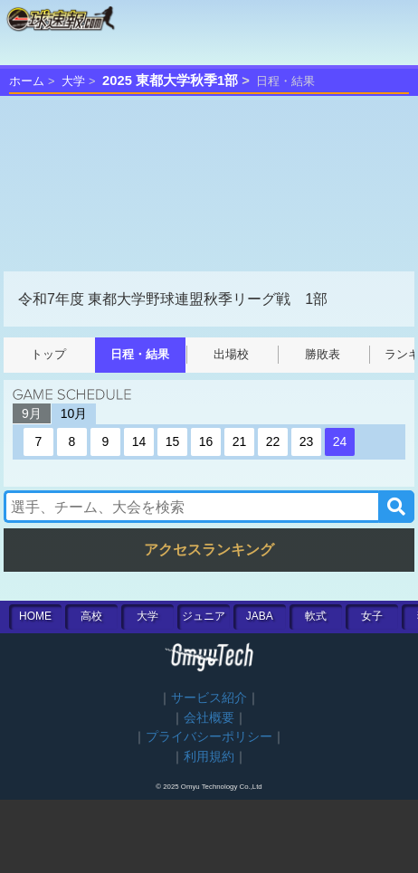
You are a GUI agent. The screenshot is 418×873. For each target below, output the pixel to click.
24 (340, 441)
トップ (48, 354)
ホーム (26, 81)
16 (206, 441)
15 (173, 441)
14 (139, 441)
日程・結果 (139, 354)
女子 (372, 616)
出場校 (231, 354)
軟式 (316, 616)
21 (240, 441)
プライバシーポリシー (209, 737)
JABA (259, 616)
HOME (35, 616)
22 (273, 441)
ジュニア (203, 616)
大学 (73, 81)
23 (306, 441)
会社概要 (209, 718)
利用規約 (209, 757)
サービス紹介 (209, 698)
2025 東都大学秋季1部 (170, 80)
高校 (91, 616)
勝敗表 (322, 354)
